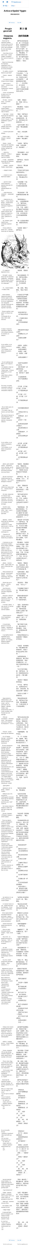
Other (13, 5)
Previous (12, 22)
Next (19, 22)
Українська (16, 2)
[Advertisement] (15, 17)
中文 (6, 5)
